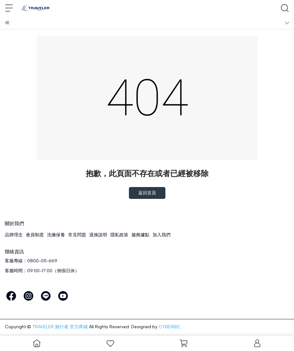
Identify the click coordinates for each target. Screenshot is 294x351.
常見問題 (77, 235)
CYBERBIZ (169, 327)
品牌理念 (14, 235)
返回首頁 (147, 193)
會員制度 (35, 235)
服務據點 (140, 235)
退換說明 (98, 235)
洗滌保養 (56, 235)
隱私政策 (119, 235)
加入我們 (162, 235)
